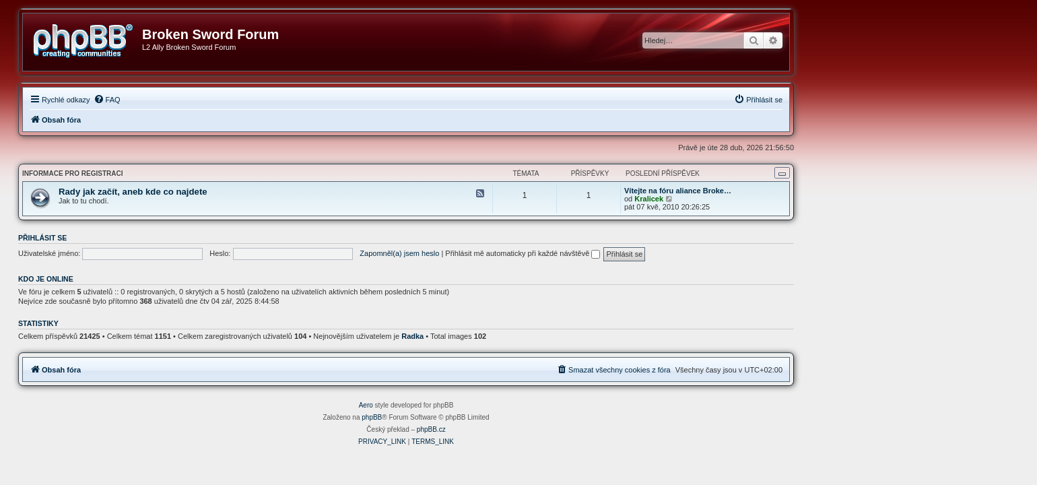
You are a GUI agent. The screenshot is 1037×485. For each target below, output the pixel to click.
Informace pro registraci (185, 173)
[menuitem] (219, 100)
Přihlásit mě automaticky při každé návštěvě (635, 253)
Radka (525, 336)
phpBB (484, 417)
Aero (478, 405)
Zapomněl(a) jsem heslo (511, 253)
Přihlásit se (155, 238)
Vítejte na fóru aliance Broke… (790, 191)
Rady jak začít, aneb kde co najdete (245, 192)
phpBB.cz (543, 429)
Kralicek (761, 199)
